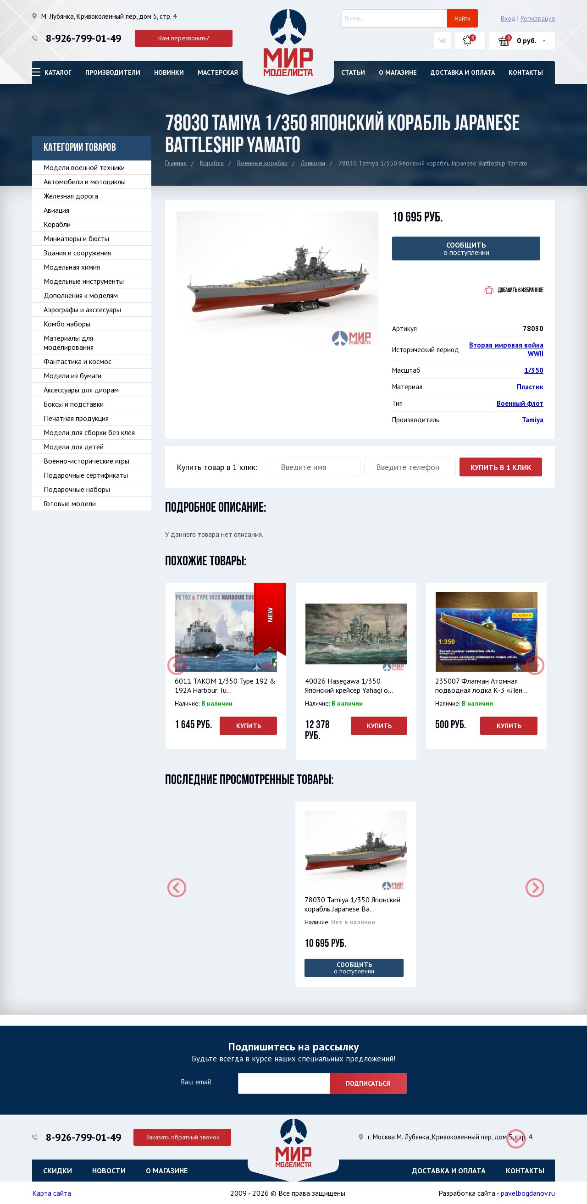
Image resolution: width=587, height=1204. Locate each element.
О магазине (398, 72)
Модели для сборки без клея (89, 432)
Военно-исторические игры (86, 460)
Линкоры (313, 163)
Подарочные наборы (77, 489)
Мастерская (218, 72)
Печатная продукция (76, 418)
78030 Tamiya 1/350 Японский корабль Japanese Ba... (352, 904)
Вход (508, 18)
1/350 (533, 370)
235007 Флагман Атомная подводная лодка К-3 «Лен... (481, 685)
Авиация (56, 210)
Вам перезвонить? (184, 38)
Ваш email (196, 1081)
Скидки (57, 1169)
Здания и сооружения (77, 252)
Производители (112, 72)
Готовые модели (70, 503)
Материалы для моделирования (69, 342)
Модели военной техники (84, 167)
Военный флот (520, 403)
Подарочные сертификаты (86, 475)
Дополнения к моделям (81, 295)
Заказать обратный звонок (184, 1136)
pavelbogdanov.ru (528, 1192)
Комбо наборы (67, 323)
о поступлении (466, 248)
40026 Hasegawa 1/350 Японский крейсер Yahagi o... (349, 685)
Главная (176, 163)
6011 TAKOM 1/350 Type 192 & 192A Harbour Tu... (224, 685)
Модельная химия (72, 266)
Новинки (169, 72)
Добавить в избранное (520, 290)
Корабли (212, 163)
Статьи (353, 72)
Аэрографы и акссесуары (82, 309)
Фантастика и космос (77, 361)
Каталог (58, 72)
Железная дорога (71, 195)
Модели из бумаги (72, 375)
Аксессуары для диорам (81, 389)
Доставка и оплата (463, 72)
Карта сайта (51, 1192)
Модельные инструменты (84, 281)
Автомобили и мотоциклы (85, 181)
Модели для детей (74, 446)
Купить (248, 726)
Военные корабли (262, 163)
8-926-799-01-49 (83, 38)
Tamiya (532, 419)
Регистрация (538, 18)
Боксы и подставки (74, 404)
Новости (109, 1169)
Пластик (530, 386)
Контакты (526, 72)
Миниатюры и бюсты (76, 238)
